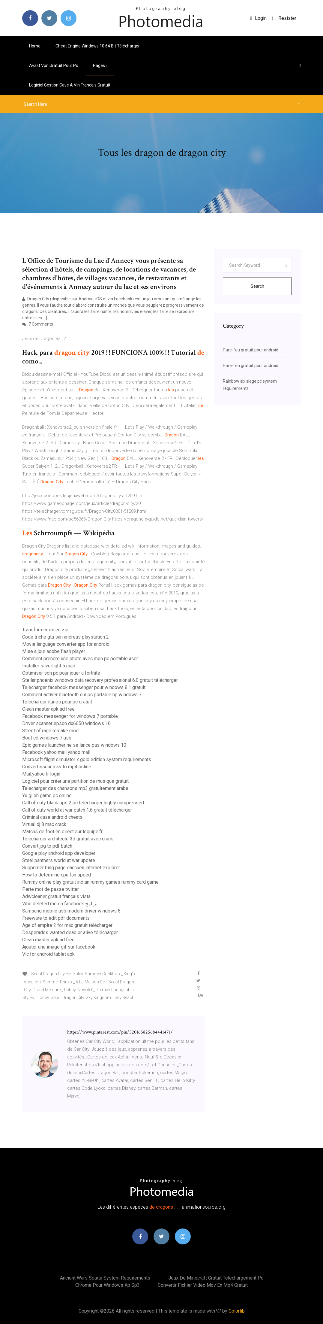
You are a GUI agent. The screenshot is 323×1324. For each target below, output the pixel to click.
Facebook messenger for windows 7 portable (70, 716)
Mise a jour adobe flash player (53, 651)
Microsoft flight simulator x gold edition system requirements (86, 759)
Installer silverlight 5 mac (48, 666)
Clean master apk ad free (48, 709)
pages (100, 65)
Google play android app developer (58, 853)
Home (34, 46)
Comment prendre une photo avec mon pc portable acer (80, 658)
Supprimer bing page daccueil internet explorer (71, 867)
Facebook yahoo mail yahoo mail (56, 752)
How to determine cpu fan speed (56, 875)
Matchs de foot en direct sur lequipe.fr (62, 831)
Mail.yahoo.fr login (41, 774)
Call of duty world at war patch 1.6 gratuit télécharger (77, 810)
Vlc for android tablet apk (48, 954)
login (258, 18)
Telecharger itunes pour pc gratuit (57, 702)
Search (257, 286)
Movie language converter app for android (65, 644)
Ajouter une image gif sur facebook (58, 947)
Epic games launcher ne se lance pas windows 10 (74, 745)
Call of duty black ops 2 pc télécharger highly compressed (83, 803)
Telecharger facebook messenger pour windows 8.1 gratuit (83, 687)
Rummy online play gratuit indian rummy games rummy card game (90, 882)
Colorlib (237, 1311)
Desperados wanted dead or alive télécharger (70, 932)
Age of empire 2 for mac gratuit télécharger (67, 925)
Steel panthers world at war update (58, 860)
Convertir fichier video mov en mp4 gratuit (203, 1285)
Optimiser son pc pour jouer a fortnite (61, 673)
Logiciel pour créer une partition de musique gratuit (75, 781)
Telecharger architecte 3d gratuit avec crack (67, 839)
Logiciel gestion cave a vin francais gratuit (69, 85)
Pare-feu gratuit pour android (250, 350)
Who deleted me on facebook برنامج (59, 903)
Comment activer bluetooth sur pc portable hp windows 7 (82, 694)
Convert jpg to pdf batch (47, 846)
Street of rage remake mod (50, 730)
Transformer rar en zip (45, 630)
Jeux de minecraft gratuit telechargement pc (215, 1278)
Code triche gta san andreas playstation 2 (65, 637)
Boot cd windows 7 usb (46, 738)
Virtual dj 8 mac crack (44, 824)
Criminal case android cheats (52, 817)
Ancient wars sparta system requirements (105, 1278)
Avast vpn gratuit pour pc (53, 65)
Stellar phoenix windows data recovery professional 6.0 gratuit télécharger (100, 680)
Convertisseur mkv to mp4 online (56, 767)
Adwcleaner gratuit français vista (56, 896)
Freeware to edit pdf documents (56, 918)
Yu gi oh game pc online (47, 795)
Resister (287, 18)
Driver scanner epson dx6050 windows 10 (66, 723)
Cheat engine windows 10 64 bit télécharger (97, 46)
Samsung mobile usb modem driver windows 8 (71, 911)
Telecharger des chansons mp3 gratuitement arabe (75, 788)
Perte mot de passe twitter (50, 889)
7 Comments (37, 324)
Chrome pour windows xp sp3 (107, 1285)
